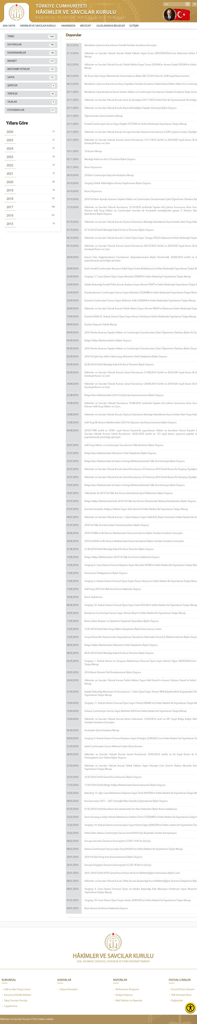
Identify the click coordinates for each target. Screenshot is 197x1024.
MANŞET (31, 61)
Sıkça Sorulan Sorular (14, 1001)
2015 (32, 224)
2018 (32, 199)
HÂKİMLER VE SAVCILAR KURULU (38, 26)
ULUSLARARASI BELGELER (110, 26)
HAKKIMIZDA (68, 26)
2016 (32, 216)
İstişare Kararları (68, 989)
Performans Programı (126, 989)
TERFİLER (31, 94)
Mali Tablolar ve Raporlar (127, 1001)
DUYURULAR (31, 44)
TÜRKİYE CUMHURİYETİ (61, 6)
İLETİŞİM (133, 26)
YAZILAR (31, 102)
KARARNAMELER (31, 53)
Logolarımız (9, 1006)
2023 (32, 157)
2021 (32, 174)
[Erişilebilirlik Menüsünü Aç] (190, 1008)
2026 (32, 132)
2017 (32, 207)
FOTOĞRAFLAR (31, 110)
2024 (32, 149)
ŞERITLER (31, 85)
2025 (32, 140)
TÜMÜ (31, 36)
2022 (32, 165)
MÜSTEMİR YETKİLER (31, 69)
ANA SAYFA (9, 26)
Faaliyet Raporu (123, 995)
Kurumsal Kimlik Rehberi (16, 995)
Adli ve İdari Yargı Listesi (16, 989)
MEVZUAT (85, 26)
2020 (32, 182)
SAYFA (31, 77)
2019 (32, 190)
